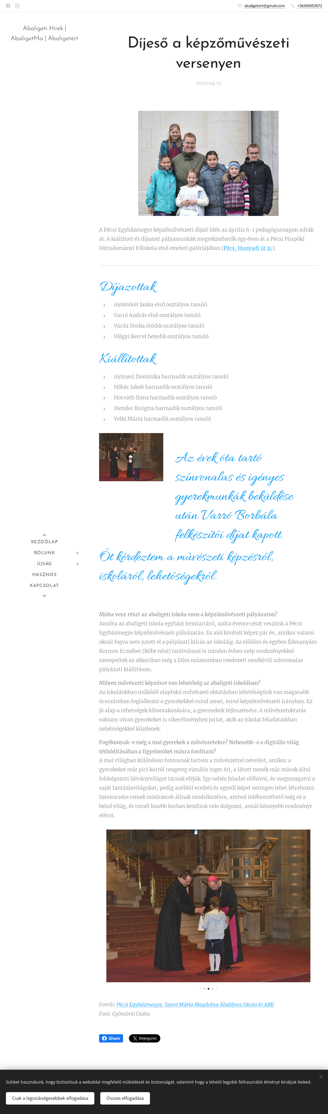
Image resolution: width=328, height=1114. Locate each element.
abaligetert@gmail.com (264, 5)
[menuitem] (44, 542)
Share (111, 1038)
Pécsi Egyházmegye (139, 1005)
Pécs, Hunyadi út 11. (248, 248)
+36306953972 (309, 5)
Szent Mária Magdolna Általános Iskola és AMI (219, 1005)
